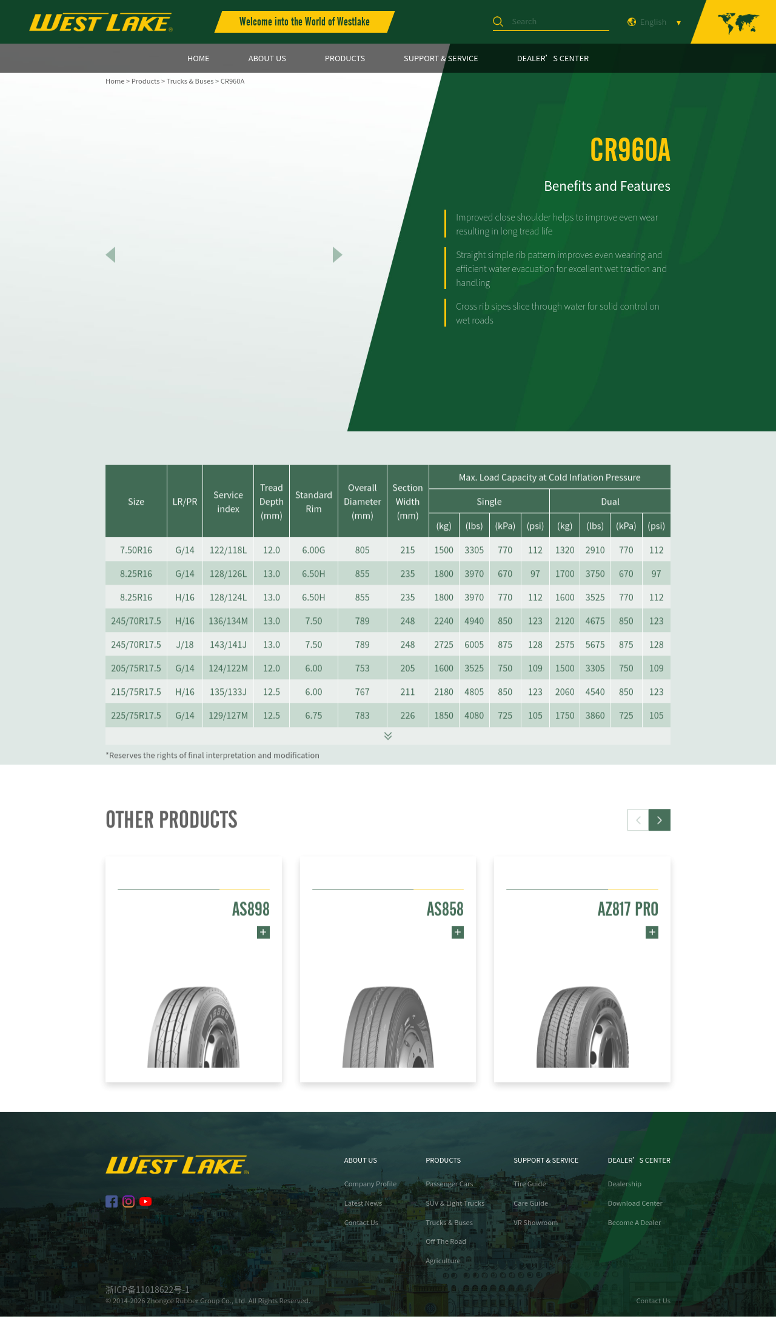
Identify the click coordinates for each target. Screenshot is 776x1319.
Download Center (634, 1205)
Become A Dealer (634, 1224)
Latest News (363, 1205)
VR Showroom (535, 1224)
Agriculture (443, 1263)
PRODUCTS (345, 58)
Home (114, 80)
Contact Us (361, 1224)
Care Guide (530, 1205)
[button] (660, 865)
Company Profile (370, 1186)
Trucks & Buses (190, 80)
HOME (198, 58)
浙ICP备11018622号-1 (147, 1292)
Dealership (624, 1186)
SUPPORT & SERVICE (441, 58)
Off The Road (446, 1244)
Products (146, 80)
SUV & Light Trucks (455, 1205)
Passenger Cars (449, 1186)
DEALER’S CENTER (553, 58)
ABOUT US (267, 58)
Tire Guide (529, 1186)
